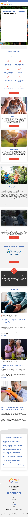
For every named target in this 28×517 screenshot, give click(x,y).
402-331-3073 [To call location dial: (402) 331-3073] (20, 39)
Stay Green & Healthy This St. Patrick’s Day (13, 374)
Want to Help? (14, 149)
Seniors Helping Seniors (9, 375)
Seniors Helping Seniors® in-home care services (9, 316)
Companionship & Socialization (8, 65)
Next (25, 278)
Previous (2, 278)
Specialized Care (8, 80)
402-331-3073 (18, 1)
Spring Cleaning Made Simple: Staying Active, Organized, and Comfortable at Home (12, 409)
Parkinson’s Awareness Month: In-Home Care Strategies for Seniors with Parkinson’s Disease (13, 321)
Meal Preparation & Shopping (19, 81)
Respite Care (19, 72)
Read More (4, 335)
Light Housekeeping (8, 88)
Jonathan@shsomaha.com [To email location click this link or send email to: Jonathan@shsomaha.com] (10, 39)
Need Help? (14, 116)
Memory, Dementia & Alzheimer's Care (8, 73)
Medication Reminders (20, 88)
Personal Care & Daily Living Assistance (20, 65)
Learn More (14, 237)
